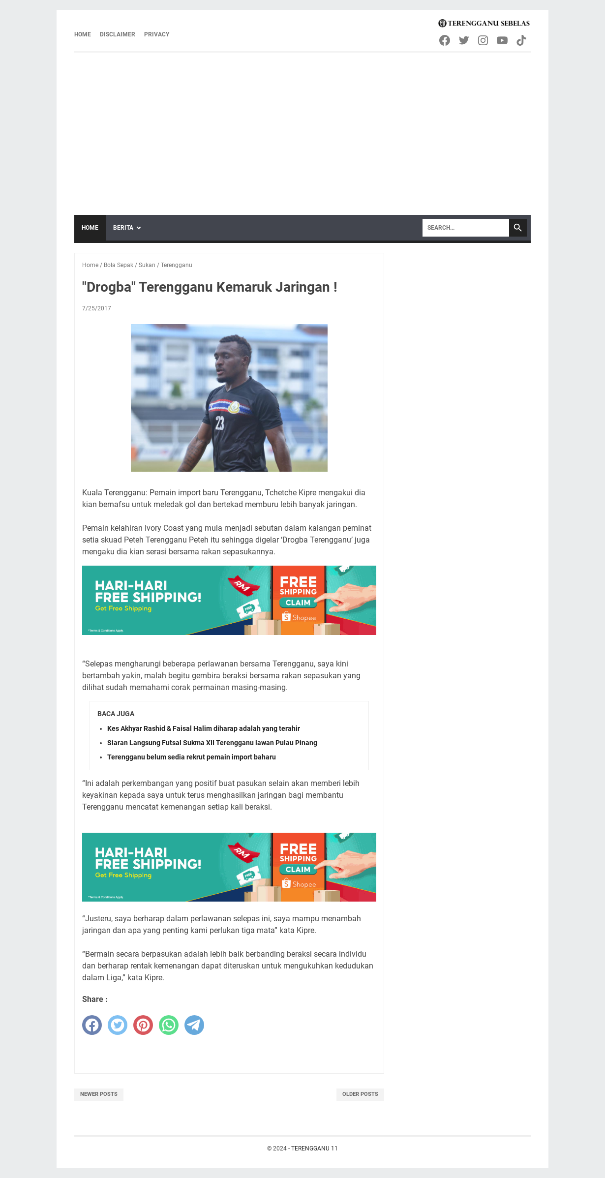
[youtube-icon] (503, 40)
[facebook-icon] (445, 40)
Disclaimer (117, 34)
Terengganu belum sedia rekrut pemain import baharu (191, 757)
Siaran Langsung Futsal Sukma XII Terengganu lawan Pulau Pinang (212, 743)
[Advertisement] (302, 126)
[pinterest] (143, 1025)
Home (82, 34)
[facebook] (92, 1025)
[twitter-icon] (464, 40)
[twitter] (117, 1025)
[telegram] (194, 1025)
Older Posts (360, 1094)
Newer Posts (99, 1094)
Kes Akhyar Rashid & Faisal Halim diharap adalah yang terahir (203, 728)
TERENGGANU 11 (314, 1148)
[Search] (466, 228)
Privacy (156, 34)
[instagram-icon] (483, 40)
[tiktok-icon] (522, 40)
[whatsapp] (169, 1025)
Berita (123, 227)
